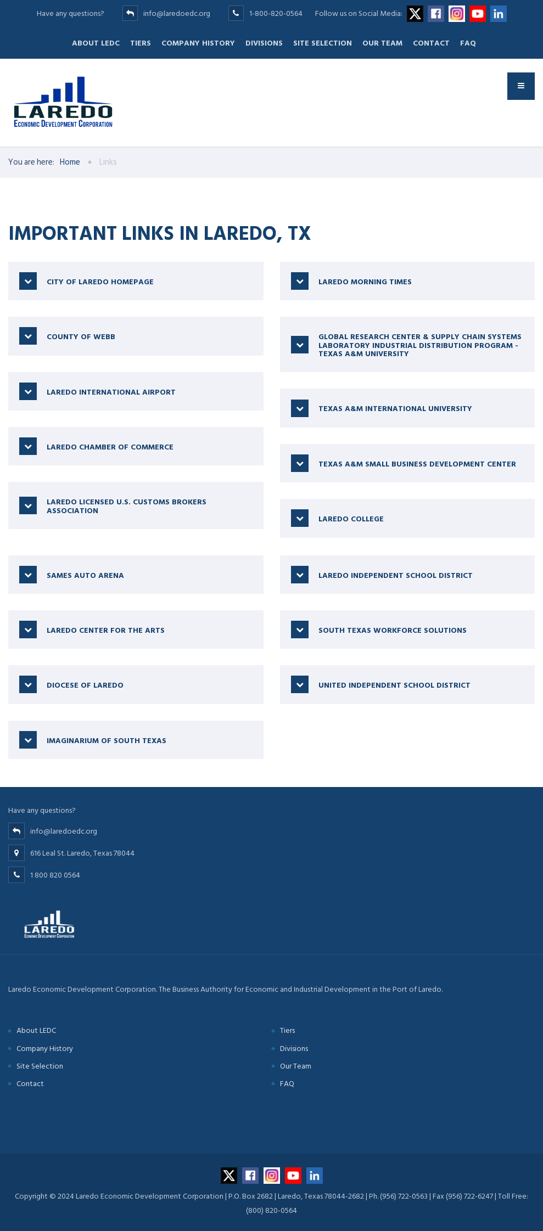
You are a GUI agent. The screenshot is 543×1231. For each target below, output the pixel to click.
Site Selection (322, 43)
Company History (198, 43)
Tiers (140, 43)
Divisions (264, 43)
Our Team (382, 43)
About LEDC (96, 43)
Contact (431, 43)
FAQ (468, 43)
